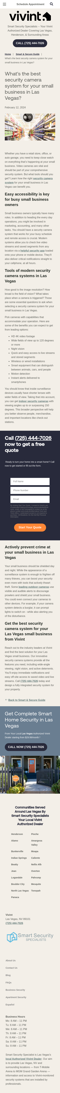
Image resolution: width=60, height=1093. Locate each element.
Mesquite (36, 884)
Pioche (35, 834)
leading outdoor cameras (34, 587)
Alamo (14, 840)
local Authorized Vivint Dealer (24, 1059)
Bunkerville (17, 851)
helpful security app (32, 250)
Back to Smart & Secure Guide (25, 700)
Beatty (14, 864)
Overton (35, 871)
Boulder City (17, 884)
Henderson (17, 834)
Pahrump (36, 877)
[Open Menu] (4, 4)
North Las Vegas (20, 890)
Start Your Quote (30, 527)
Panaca (15, 897)
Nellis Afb (36, 864)
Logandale (16, 877)
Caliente (35, 858)
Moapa (34, 851)
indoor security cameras (33, 401)
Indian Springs (19, 858)
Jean (13, 871)
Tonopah (35, 890)
